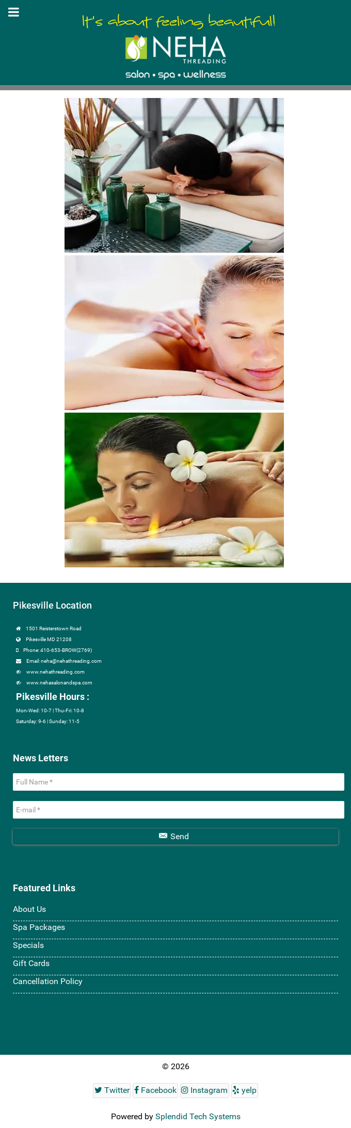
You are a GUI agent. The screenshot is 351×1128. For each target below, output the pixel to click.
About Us (29, 909)
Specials (28, 945)
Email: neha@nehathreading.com (64, 661)
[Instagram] (204, 1090)
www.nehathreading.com (55, 672)
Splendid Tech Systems (198, 1116)
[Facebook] (155, 1090)
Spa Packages (39, 927)
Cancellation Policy (48, 981)
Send (174, 836)
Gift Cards (31, 963)
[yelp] (244, 1090)
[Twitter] (112, 1090)
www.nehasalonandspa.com (59, 682)
